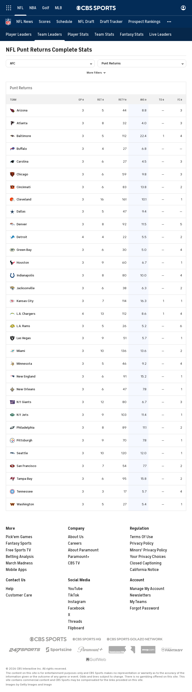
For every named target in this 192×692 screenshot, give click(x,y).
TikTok (73, 595)
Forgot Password (144, 608)
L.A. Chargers (26, 314)
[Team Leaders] (49, 34)
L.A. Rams (23, 326)
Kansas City (25, 301)
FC (180, 99)
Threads (75, 621)
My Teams (138, 601)
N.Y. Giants (24, 402)
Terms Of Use (141, 536)
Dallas (21, 211)
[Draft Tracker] (111, 22)
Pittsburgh (24, 440)
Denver (22, 224)
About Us (76, 536)
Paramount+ (78, 556)
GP (81, 99)
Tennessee (25, 491)
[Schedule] (64, 22)
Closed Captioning (145, 563)
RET (100, 99)
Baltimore (24, 136)
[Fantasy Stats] (131, 34)
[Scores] (44, 22)
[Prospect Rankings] (144, 22)
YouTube (75, 588)
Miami (21, 351)
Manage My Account (147, 588)
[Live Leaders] (160, 34)
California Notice (144, 569)
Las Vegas (24, 338)
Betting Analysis (20, 556)
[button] (169, 22)
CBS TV (74, 563)
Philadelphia (25, 427)
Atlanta (22, 123)
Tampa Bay (24, 479)
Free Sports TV (18, 550)
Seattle (22, 453)
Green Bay (24, 250)
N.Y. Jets (22, 415)
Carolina (22, 161)
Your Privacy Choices (148, 556)
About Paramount (83, 550)
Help (9, 588)
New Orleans (26, 389)
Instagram (77, 601)
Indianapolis (25, 275)
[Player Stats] (78, 34)
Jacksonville (26, 288)
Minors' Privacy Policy (148, 550)
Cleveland (24, 199)
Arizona (22, 110)
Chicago (22, 174)
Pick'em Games (19, 536)
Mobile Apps (16, 569)
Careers (75, 543)
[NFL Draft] (86, 22)
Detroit (22, 237)
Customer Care (19, 595)
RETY (122, 99)
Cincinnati (24, 187)
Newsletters (140, 595)
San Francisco (26, 466)
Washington (25, 504)
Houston (23, 262)
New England (26, 376)
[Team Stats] (104, 34)
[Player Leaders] (18, 34)
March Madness (19, 563)
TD (161, 99)
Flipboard (76, 628)
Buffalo (22, 149)
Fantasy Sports (19, 543)
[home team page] (12, 110)
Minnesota (24, 364)
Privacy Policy (141, 543)
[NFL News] (24, 22)
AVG (143, 99)
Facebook (76, 608)
